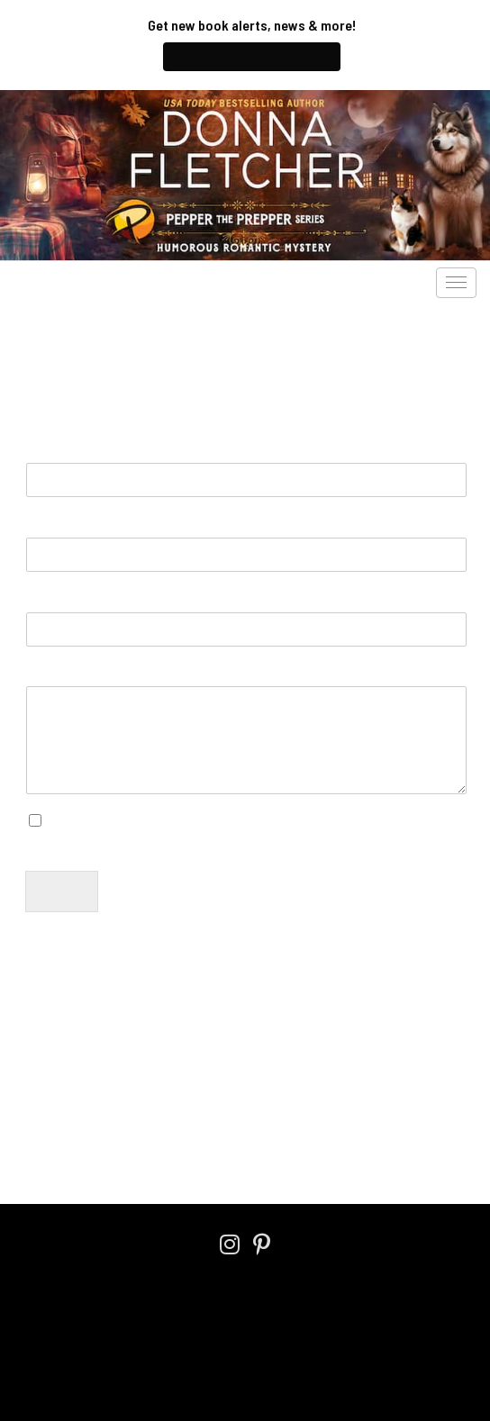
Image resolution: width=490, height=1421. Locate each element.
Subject (51, 598)
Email (49, 523)
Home (38, 1144)
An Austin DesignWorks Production (245, 1355)
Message (63, 673)
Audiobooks (138, 283)
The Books (50, 283)
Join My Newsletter (252, 57)
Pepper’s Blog (238, 283)
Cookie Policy (292, 1305)
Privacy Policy (188, 1087)
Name (51, 448)
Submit (62, 891)
